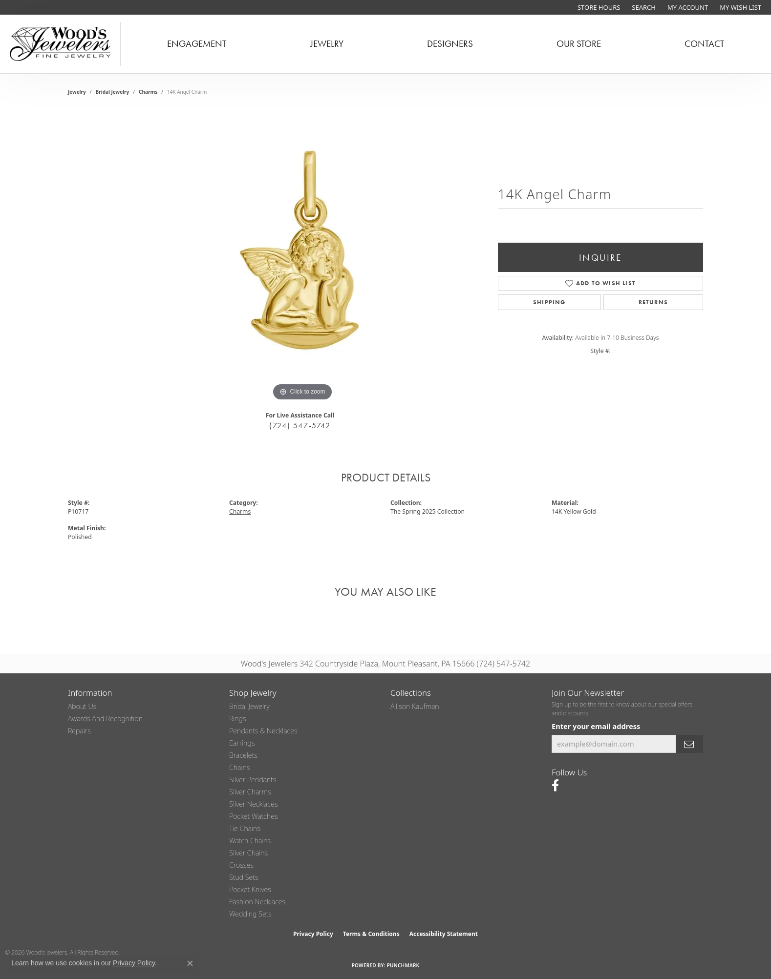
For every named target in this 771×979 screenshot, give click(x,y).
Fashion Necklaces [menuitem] (257, 901)
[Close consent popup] (190, 963)
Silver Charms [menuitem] (250, 791)
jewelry (77, 91)
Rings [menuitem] (237, 718)
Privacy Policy (313, 934)
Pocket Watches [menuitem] (253, 816)
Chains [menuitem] (239, 767)
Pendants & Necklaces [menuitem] (263, 730)
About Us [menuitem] (82, 706)
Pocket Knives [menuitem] (250, 889)
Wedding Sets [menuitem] (250, 913)
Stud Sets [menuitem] (243, 877)
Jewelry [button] (326, 44)
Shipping (549, 302)
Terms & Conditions (371, 934)
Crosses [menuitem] (241, 865)
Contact (704, 44)
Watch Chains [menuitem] (250, 840)
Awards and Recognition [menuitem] (105, 718)
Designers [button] (450, 44)
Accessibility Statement (443, 934)
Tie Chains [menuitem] (244, 828)
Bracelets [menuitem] (243, 755)
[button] (643, 7)
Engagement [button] (196, 44)
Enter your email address (596, 726)
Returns (653, 302)
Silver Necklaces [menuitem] (253, 804)
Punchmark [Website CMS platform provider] (403, 965)
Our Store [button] (579, 44)
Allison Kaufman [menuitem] (414, 706)
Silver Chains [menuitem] (248, 852)
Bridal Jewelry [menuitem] (249, 706)
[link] (598, 7)
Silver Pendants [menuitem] (252, 779)
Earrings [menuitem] (242, 743)
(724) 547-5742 (299, 425)
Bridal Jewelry (112, 91)
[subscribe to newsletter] (689, 744)
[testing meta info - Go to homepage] (60, 44)
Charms (148, 91)
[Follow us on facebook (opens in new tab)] (555, 786)
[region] (302, 256)
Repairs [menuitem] (79, 730)
